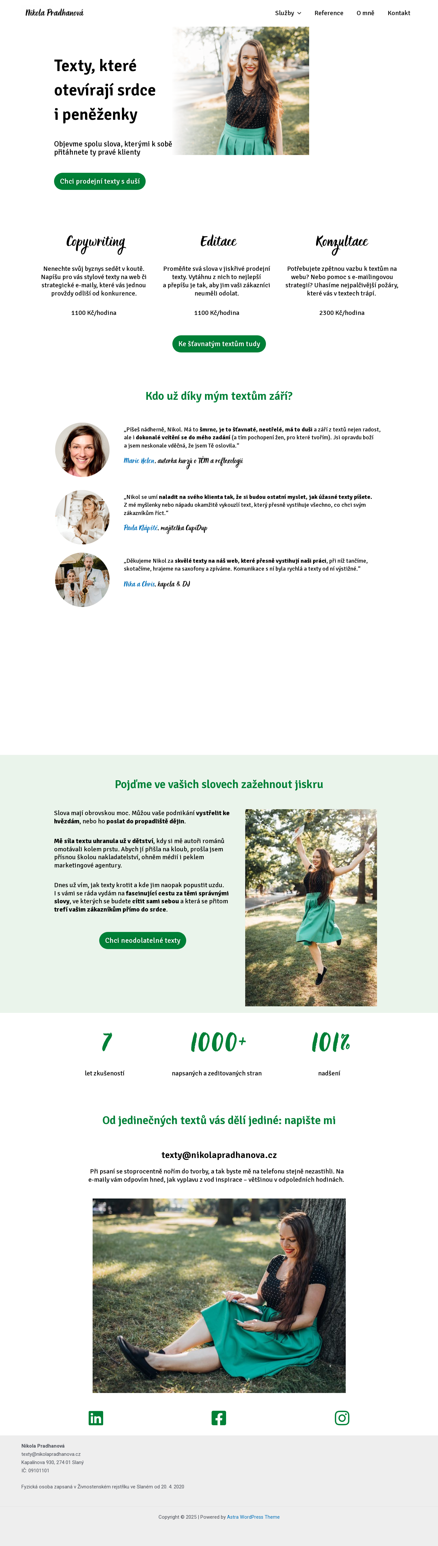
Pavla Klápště (141, 529)
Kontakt (399, 13)
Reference (328, 13)
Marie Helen (139, 462)
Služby (288, 13)
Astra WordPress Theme (253, 1517)
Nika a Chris (139, 585)
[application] (297, 13)
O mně (365, 13)
